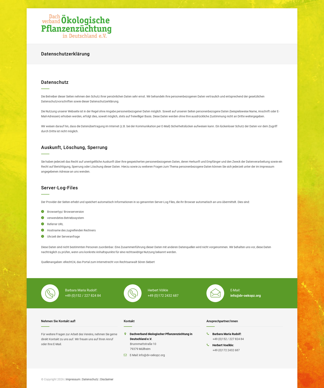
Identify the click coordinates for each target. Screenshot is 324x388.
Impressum (73, 379)
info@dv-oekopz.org (245, 296)
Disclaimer (106, 379)
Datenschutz (90, 379)
